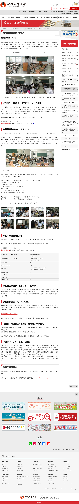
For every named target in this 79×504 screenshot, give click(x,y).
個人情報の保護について (58, 449)
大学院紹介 (19, 464)
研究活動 (61, 18)
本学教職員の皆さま (73, 12)
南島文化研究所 (36, 477)
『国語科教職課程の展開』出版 (68, 111)
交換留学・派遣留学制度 (23, 477)
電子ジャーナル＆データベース (70, 483)
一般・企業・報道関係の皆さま (57, 12)
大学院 (18, 18)
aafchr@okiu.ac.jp (43, 378)
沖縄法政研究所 (36, 479)
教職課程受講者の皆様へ (68, 89)
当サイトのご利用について (72, 449)
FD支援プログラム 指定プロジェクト (69, 64)
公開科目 (50, 479)
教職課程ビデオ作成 (69, 103)
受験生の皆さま (22, 12)
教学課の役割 (65, 49)
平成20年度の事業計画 (69, 135)
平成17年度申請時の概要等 (68, 85)
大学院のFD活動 (66, 72)
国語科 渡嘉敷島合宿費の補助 (68, 106)
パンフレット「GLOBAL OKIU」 (22, 481)
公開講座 (50, 475)
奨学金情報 (66, 468)
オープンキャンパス (37, 466)
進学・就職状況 (5, 483)
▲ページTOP (73, 386)
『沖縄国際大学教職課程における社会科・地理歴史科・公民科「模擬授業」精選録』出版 (69, 123)
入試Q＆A (35, 470)
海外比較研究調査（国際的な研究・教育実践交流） (68, 130)
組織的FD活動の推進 (67, 52)
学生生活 (39, 18)
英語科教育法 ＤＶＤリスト (9, 314)
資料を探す (66, 481)
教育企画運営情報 (69, 44)
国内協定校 (19, 484)
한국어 (71, 5)
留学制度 (54, 18)
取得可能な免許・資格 (53, 470)
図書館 (75, 18)
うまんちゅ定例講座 (52, 477)
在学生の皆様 (5, 477)
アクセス (55, 8)
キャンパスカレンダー (68, 464)
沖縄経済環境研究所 (37, 483)
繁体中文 (65, 5)
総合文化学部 (5, 470)
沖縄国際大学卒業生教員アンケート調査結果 (68, 142)
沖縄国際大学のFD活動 (67, 55)
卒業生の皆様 (5, 479)
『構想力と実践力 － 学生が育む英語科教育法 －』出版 (69, 116)
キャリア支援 (5, 475)
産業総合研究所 (36, 481)
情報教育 (50, 468)
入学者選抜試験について (38, 464)
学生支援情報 (66, 466)
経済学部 (4, 466)
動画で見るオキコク (37, 468)
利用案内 (65, 479)
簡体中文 (59, 5)
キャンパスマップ (64, 8)
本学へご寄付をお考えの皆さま (70, 14)
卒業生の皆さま (43, 12)
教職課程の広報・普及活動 (68, 99)
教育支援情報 (20, 470)
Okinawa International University (68, 489)
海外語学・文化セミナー (23, 479)
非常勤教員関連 (66, 149)
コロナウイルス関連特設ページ (52, 489)
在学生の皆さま (32, 12)
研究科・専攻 (20, 466)
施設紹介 (65, 477)
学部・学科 (5, 462)
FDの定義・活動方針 (67, 68)
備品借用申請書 (5, 250)
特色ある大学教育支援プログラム (68, 75)
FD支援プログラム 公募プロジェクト (69, 59)
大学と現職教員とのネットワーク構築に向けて (68, 94)
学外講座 (50, 481)
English (53, 5)
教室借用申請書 (5, 124)
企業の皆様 (4, 481)
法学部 (3, 464)
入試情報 (25, 18)
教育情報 (32, 18)
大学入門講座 (51, 483)
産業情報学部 (5, 468)
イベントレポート (68, 138)
